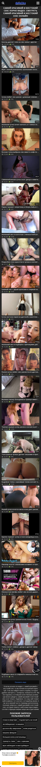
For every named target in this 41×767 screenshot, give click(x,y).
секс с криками (23, 741)
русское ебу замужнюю (12, 728)
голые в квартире (10, 720)
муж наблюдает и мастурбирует (16, 745)
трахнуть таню (9, 741)
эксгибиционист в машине (13, 724)
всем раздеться (29, 728)
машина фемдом (9, 733)
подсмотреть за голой (28, 720)
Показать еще (20, 682)
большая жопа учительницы (14, 737)
